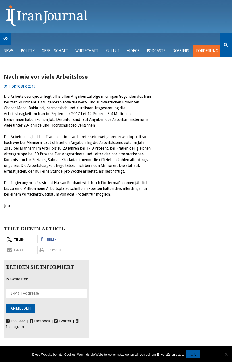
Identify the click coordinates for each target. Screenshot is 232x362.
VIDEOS (133, 50)
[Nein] (226, 354)
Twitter (62, 321)
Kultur (113, 50)
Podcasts (156, 50)
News (8, 50)
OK (193, 354)
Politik (28, 50)
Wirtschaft (86, 50)
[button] (20, 239)
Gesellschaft (55, 50)
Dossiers (181, 50)
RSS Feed (16, 321)
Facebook (40, 321)
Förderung (207, 50)
